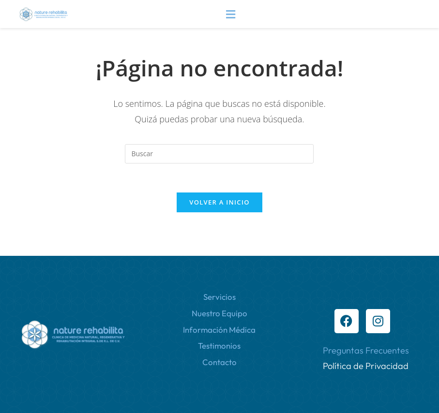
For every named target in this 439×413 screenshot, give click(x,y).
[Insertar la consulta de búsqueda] (219, 153)
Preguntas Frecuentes (366, 350)
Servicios (219, 297)
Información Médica (219, 329)
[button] (230, 14)
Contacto (219, 362)
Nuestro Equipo (219, 313)
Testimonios (219, 345)
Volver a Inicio (219, 202)
